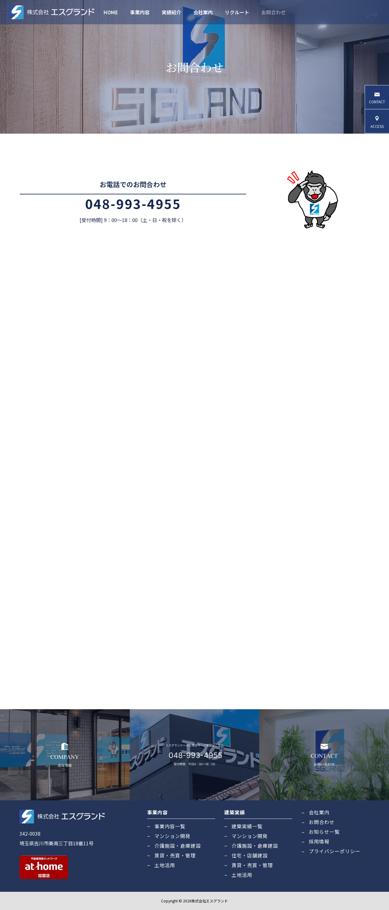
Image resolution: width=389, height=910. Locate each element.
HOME (111, 12)
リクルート (237, 12)
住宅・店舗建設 (250, 855)
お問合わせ (273, 12)
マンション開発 (172, 836)
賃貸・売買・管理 (175, 855)
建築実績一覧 (247, 826)
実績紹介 (171, 12)
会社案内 (203, 12)
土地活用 (164, 865)
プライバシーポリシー (334, 851)
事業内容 (140, 12)
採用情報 (319, 841)
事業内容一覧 (169, 826)
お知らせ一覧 (324, 831)
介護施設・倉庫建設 (177, 845)
